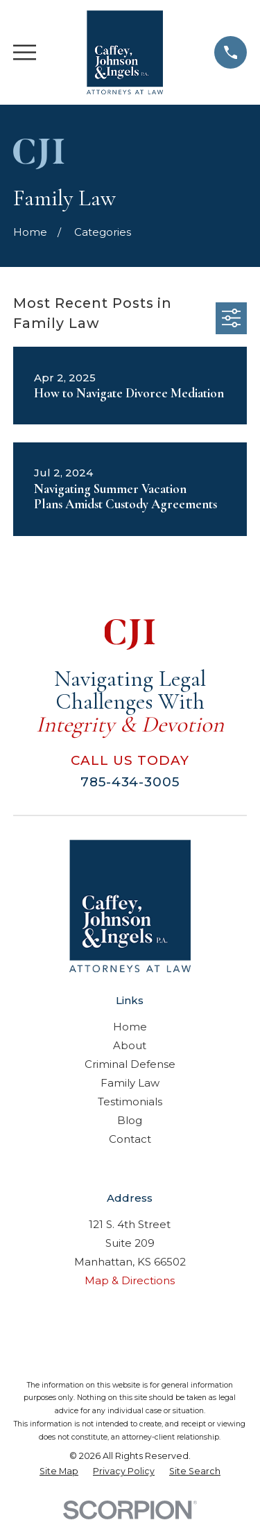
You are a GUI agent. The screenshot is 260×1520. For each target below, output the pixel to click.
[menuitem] (59, 1472)
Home (130, 1026)
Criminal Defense (130, 1064)
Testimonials (130, 1101)
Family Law (130, 1082)
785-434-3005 (130, 782)
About (129, 1045)
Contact (130, 1139)
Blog (129, 1120)
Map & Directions (130, 1280)
